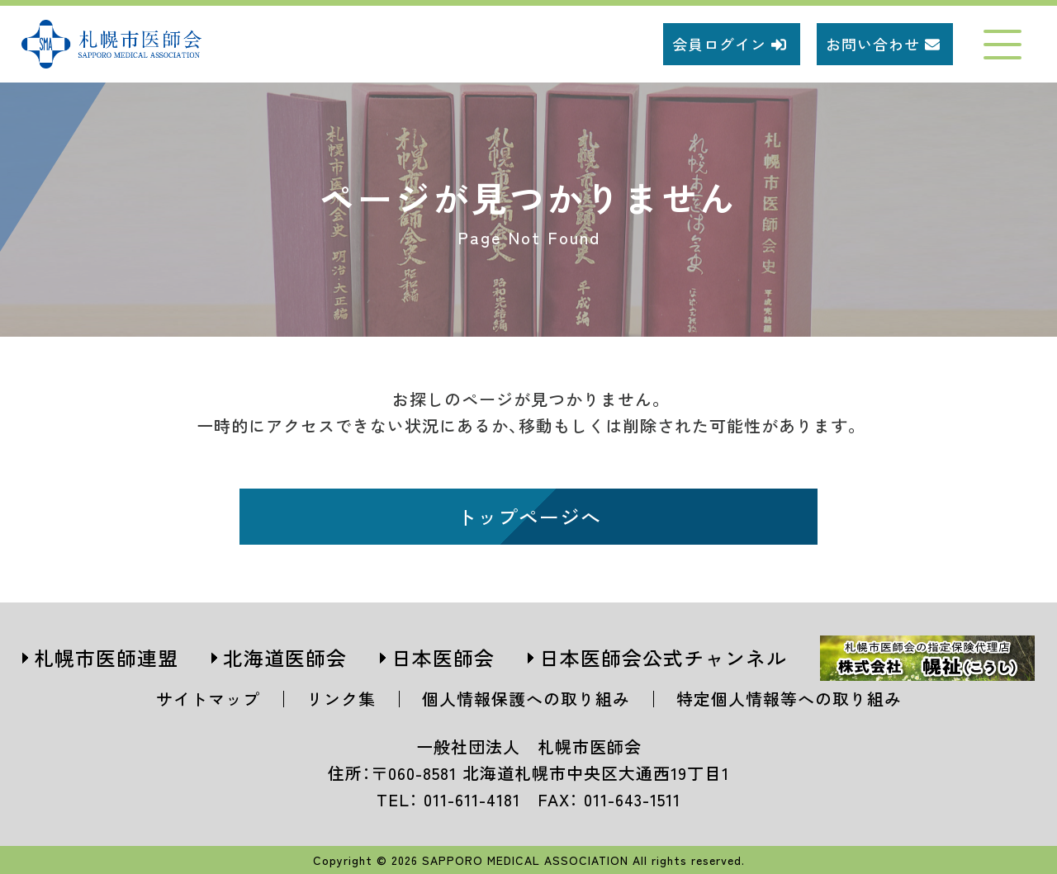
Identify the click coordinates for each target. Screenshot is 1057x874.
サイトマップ (208, 699)
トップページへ (529, 516)
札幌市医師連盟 (106, 657)
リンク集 (341, 699)
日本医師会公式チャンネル (663, 657)
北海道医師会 (285, 657)
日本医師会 (443, 657)
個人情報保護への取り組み (526, 699)
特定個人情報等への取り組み (789, 699)
